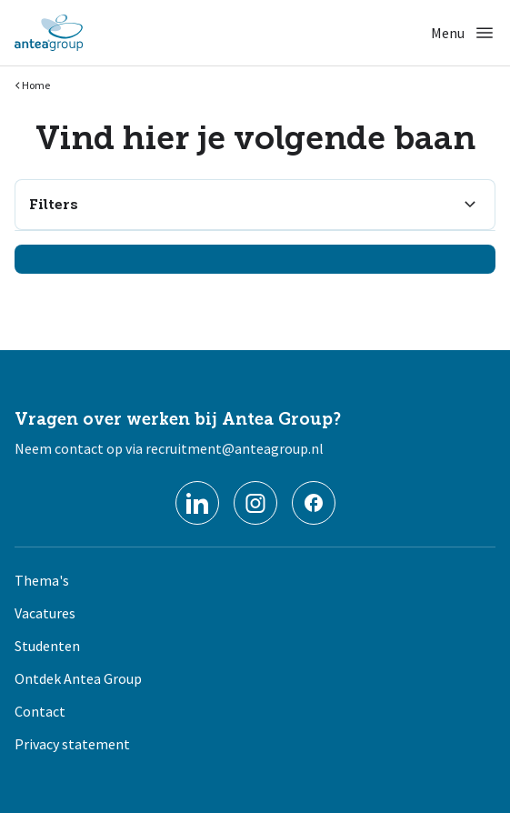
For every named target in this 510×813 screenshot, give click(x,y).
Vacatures (45, 613)
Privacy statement (72, 744)
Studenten (47, 646)
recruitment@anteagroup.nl (234, 448)
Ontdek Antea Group (78, 678)
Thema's (42, 580)
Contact (40, 711)
